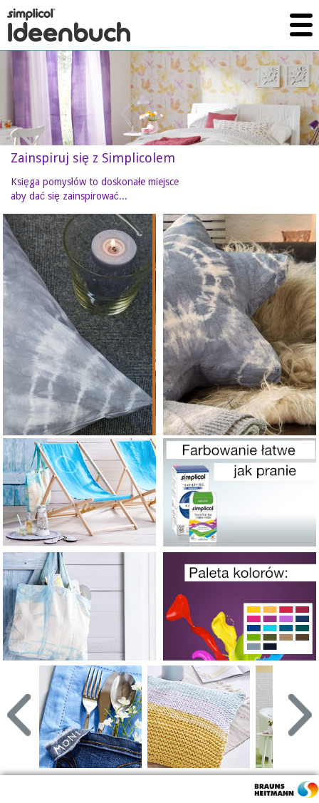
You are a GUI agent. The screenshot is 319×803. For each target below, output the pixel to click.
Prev (19, 715)
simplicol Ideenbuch (68, 25)
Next (300, 715)
